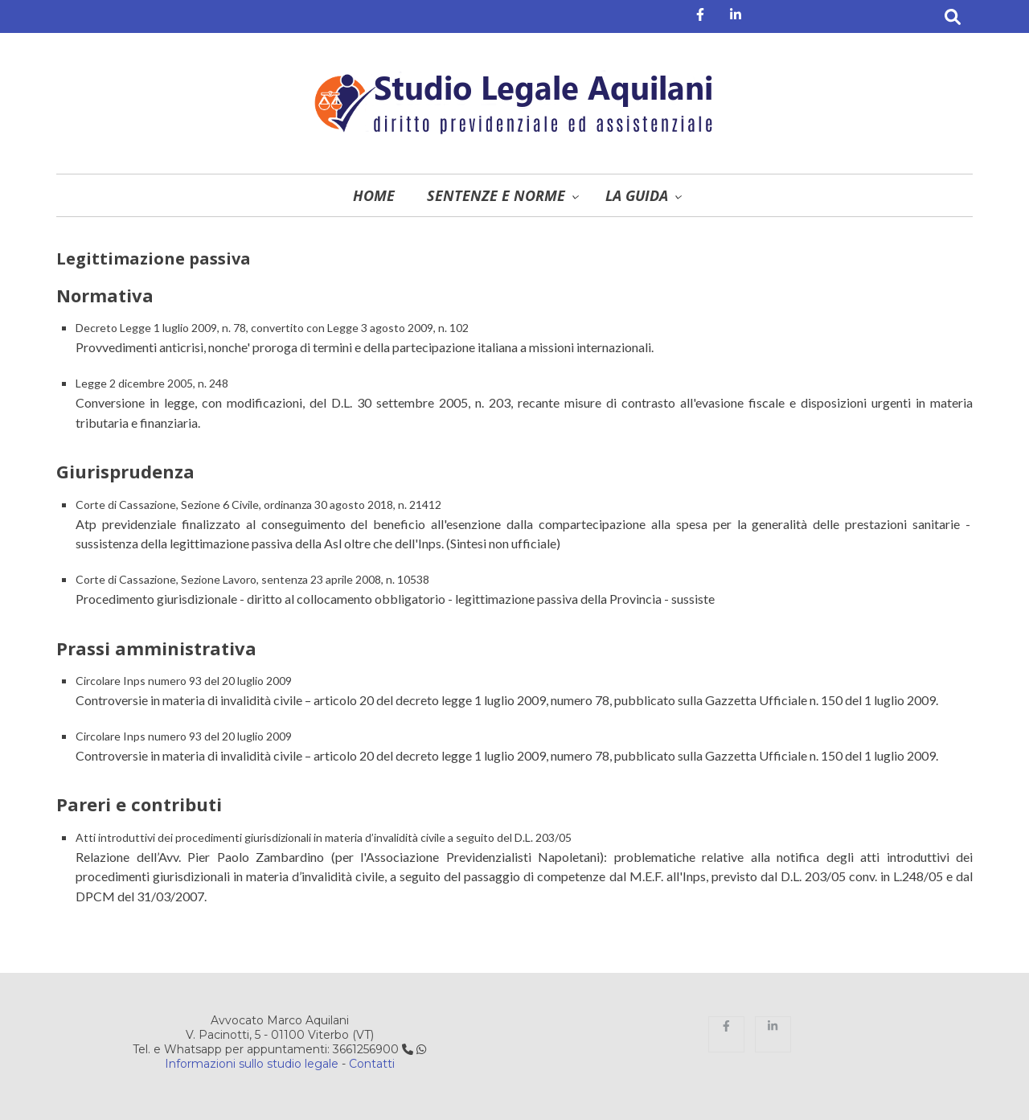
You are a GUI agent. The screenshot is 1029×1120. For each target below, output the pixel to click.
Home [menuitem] (374, 195)
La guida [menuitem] (636, 195)
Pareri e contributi (139, 804)
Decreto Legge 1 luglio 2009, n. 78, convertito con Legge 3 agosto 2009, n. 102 (272, 327)
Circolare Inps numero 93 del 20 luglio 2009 (184, 680)
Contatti (372, 1063)
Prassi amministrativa (156, 648)
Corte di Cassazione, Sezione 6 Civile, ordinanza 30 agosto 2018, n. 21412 (258, 504)
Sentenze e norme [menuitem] (496, 195)
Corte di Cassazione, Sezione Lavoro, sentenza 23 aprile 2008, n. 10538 (252, 579)
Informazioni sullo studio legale (251, 1063)
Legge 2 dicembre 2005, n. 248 (152, 383)
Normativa (105, 295)
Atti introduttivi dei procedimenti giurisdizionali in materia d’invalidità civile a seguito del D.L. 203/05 (324, 837)
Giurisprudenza (125, 471)
